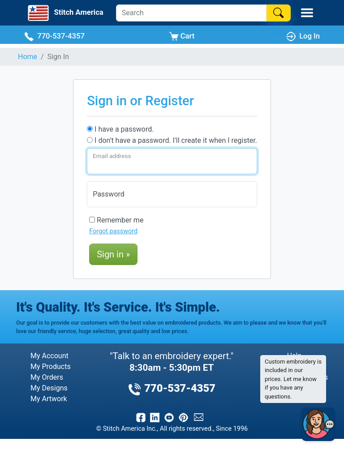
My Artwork (48, 398)
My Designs (49, 388)
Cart (182, 36)
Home (27, 56)
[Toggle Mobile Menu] (307, 13)
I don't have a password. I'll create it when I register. (172, 140)
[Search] (191, 12)
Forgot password (113, 231)
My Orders (46, 377)
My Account (49, 355)
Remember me (116, 220)
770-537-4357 (54, 36)
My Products (50, 366)
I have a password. (120, 129)
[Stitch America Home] (64, 13)
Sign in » (113, 254)
